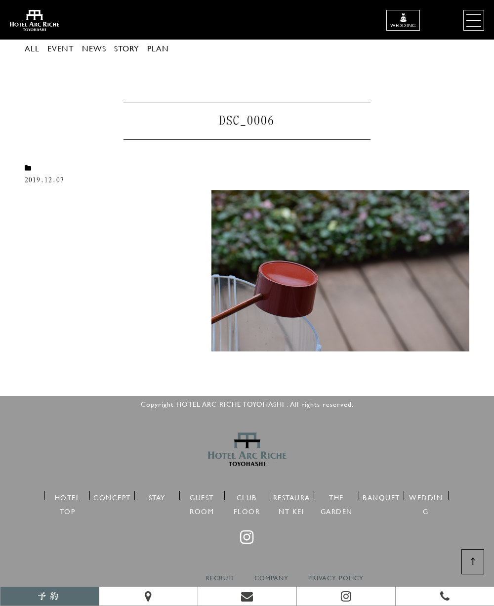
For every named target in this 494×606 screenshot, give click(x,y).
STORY (126, 48)
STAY (157, 496)
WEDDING (426, 496)
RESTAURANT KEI (291, 496)
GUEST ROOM (202, 496)
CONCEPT (112, 496)
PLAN (158, 48)
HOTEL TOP (68, 496)
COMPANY (271, 578)
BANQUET (381, 496)
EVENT (60, 48)
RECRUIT (220, 578)
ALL (32, 48)
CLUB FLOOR (247, 496)
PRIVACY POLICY (336, 578)
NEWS (94, 48)
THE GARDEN (337, 496)
